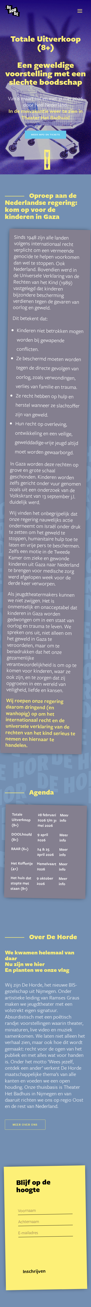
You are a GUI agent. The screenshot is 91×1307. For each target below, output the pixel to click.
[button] (80, 11)
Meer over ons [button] (25, 1124)
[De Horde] (12, 11)
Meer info (64, 817)
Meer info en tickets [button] (45, 134)
